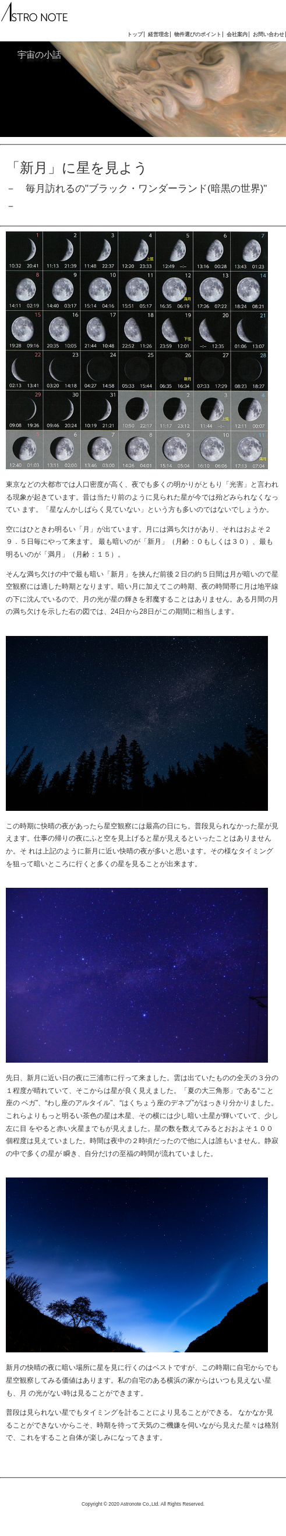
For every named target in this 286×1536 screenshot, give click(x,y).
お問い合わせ (268, 34)
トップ (135, 34)
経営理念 (158, 34)
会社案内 (237, 34)
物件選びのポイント (197, 34)
